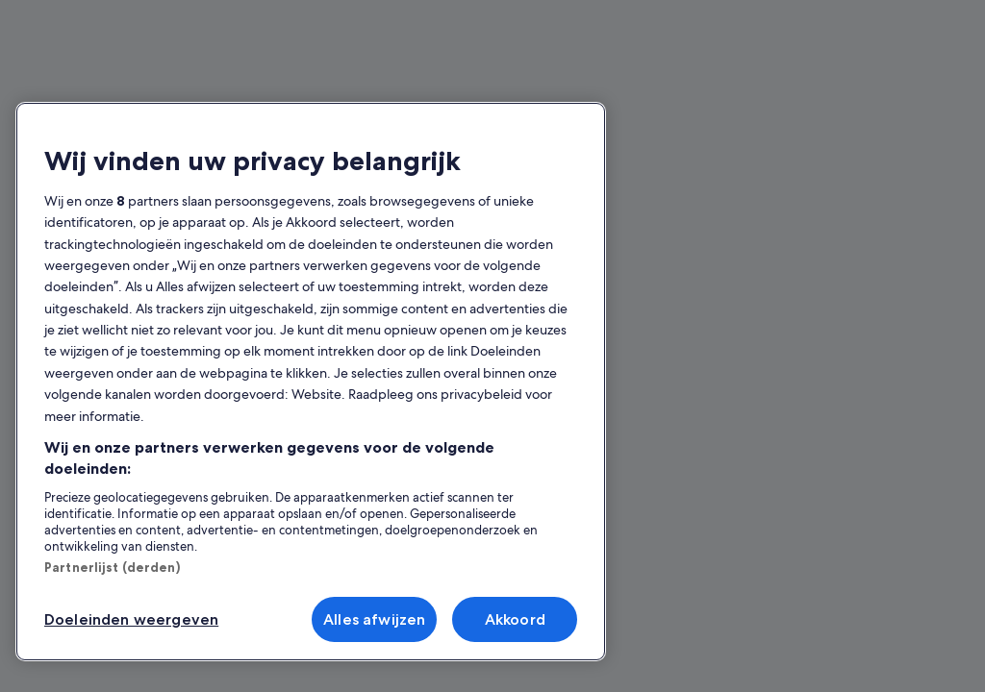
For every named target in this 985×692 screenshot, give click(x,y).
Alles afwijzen (374, 619)
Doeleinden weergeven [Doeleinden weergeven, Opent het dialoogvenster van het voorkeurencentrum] (131, 619)
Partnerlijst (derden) (112, 567)
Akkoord (515, 619)
